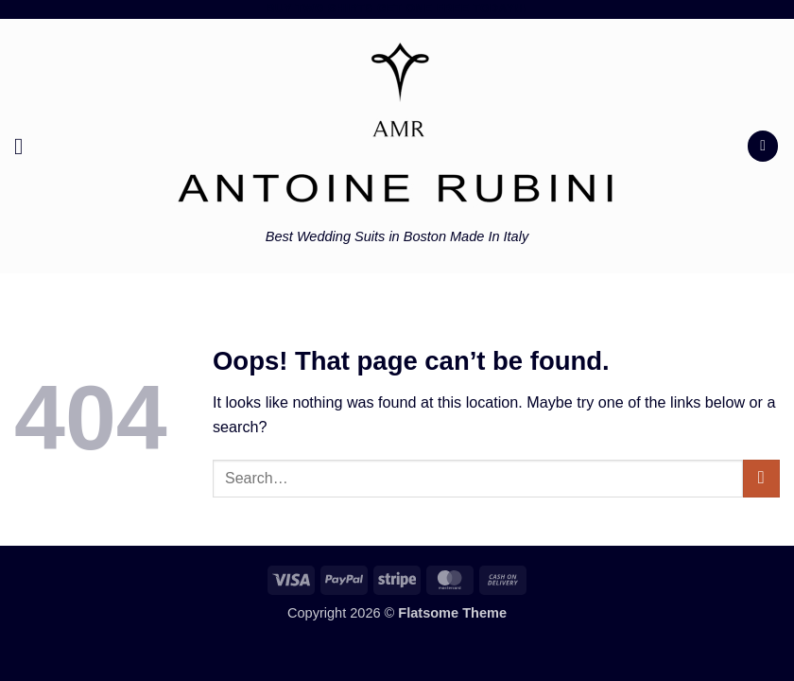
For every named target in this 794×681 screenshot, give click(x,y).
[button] (26, 146)
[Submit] (761, 479)
